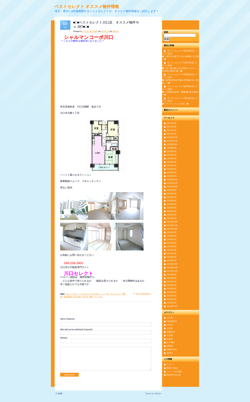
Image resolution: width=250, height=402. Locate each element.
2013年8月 (171, 278)
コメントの (174, 371)
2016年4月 (171, 165)
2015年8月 (171, 193)
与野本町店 (172, 321)
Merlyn (116, 31)
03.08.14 (105, 31)
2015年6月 (171, 201)
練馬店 (170, 346)
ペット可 (105, 294)
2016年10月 (172, 144)
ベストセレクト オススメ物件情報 (87, 6)
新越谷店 (171, 332)
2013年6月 (171, 285)
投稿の (172, 368)
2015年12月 (172, 179)
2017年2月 (171, 130)
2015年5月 (171, 204)
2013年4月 (171, 292)
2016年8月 (171, 151)
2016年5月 (171, 162)
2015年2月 (171, 215)
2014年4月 (171, 250)
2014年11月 (172, 225)
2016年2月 (171, 172)
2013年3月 (171, 296)
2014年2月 (171, 257)
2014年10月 (172, 229)
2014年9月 (171, 232)
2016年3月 (171, 169)
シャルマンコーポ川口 (89, 294)
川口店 (85, 31)
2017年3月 (171, 127)
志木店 (170, 328)
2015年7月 (171, 197)
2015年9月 (171, 190)
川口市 (85, 296)
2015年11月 (172, 183)
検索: (166, 32)
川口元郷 (77, 296)
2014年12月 (172, 222)
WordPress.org (173, 375)
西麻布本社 (172, 349)
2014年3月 (171, 253)
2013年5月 (171, 289)
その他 (170, 318)
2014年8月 (171, 236)
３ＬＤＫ (98, 296)
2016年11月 (172, 141)
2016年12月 (172, 137)
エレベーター (72, 294)
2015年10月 (172, 186)
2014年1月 (171, 260)
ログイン (171, 364)
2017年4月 (171, 123)
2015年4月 (171, 208)
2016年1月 (171, 176)
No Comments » (143, 294)
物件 (91, 296)
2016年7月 (171, 155)
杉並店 (170, 339)
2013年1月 (171, 303)
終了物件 (94, 31)
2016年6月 (171, 158)
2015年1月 (171, 218)
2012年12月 (172, 306)
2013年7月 (171, 281)
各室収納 (67, 296)
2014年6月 (171, 243)
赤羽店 (170, 353)
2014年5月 (171, 246)
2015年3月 (171, 211)
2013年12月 (172, 264)
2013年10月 (172, 271)
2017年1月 (171, 134)
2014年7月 (171, 239)
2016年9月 (171, 148)
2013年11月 (172, 267)
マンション (115, 294)
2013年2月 (171, 299)
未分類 (170, 335)
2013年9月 (171, 274)
